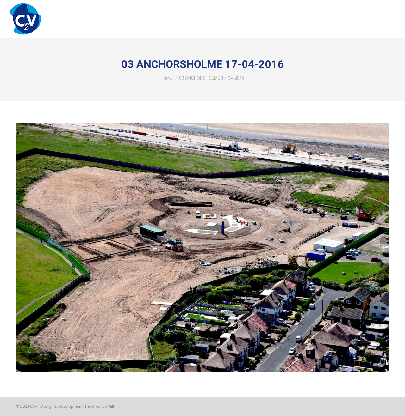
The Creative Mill (99, 406)
